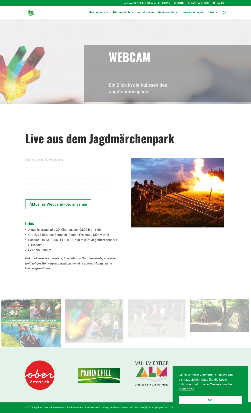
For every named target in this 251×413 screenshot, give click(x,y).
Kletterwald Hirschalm (171, 3)
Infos (211, 12)
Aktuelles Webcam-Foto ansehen (58, 204)
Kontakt (150, 407)
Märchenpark (96, 12)
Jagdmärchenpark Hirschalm (139, 3)
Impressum (162, 407)
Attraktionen (146, 12)
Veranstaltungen (193, 12)
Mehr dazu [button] (186, 389)
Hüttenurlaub (121, 12)
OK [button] (210, 399)
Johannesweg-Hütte (198, 3)
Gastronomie (166, 12)
